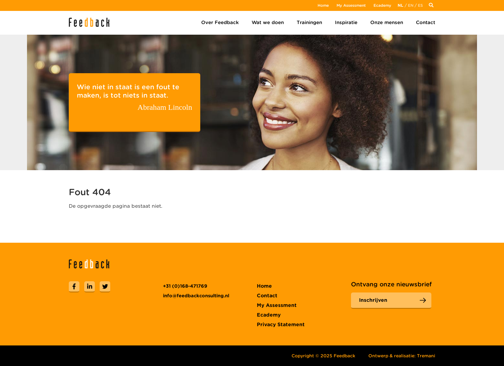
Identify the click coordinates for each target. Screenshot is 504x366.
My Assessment (351, 5)
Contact (425, 22)
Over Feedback (220, 22)
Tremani (426, 355)
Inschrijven (373, 300)
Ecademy (382, 5)
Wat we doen (268, 22)
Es (420, 5)
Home (323, 5)
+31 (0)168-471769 (185, 286)
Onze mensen (386, 22)
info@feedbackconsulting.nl (196, 295)
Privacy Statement (281, 324)
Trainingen (309, 22)
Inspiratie (346, 22)
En (410, 5)
